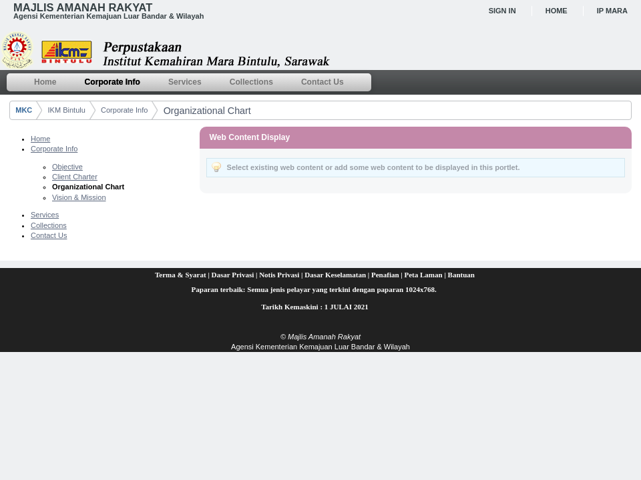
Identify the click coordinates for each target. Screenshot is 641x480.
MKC (23, 110)
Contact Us (49, 235)
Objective (67, 167)
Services (45, 215)
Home (557, 11)
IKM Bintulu (66, 110)
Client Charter (74, 177)
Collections (49, 225)
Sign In (502, 11)
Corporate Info (124, 110)
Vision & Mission (79, 197)
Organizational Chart (207, 110)
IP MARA (612, 11)
